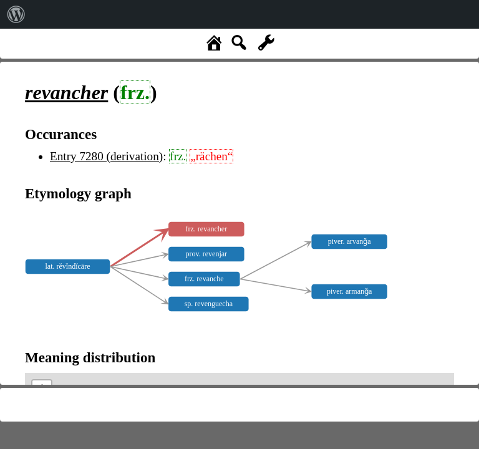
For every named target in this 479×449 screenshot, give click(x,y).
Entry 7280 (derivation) (106, 156)
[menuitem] (16, 14)
